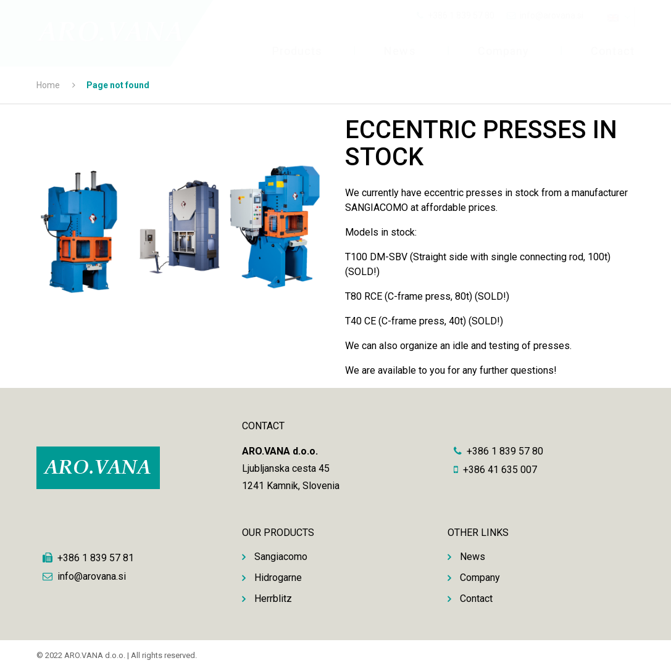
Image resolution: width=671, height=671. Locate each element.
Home (48, 85)
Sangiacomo (280, 556)
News (399, 50)
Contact (613, 50)
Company (504, 50)
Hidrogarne (278, 577)
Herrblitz (273, 598)
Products (297, 50)
